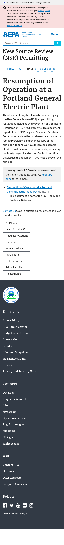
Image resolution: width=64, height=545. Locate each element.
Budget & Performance (17, 333)
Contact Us (13, 69)
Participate (12, 254)
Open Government (15, 418)
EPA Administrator (15, 327)
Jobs (5, 405)
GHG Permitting (15, 261)
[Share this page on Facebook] (38, 69)
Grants (7, 346)
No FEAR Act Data (14, 358)
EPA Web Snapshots (16, 352)
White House (11, 443)
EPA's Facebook (5, 505)
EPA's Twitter (11, 505)
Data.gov (8, 392)
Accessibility (11, 320)
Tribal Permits (14, 267)
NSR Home (12, 223)
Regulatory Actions (17, 235)
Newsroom (10, 412)
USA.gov (8, 437)
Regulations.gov (13, 424)
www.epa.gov (44, 10)
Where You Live (14, 248)
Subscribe (9, 431)
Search (57, 43)
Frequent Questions (15, 484)
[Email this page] (52, 69)
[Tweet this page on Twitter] (45, 69)
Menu (54, 34)
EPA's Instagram (31, 505)
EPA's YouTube (18, 505)
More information (14, 25)
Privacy (7, 365)
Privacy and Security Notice (20, 371)
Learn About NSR (15, 229)
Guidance (11, 242)
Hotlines (8, 471)
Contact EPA (11, 465)
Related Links (13, 273)
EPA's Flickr (25, 505)
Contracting (10, 339)
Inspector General (14, 399)
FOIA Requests (12, 477)
